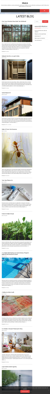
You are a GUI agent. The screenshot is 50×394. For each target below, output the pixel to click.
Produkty (7, 51)
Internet (7, 324)
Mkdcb (25, 3)
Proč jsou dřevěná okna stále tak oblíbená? (14, 21)
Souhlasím (25, 391)
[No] (48, 390)
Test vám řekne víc (7, 180)
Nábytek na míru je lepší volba (10, 56)
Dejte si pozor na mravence (9, 129)
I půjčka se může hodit (8, 292)
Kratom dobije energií (8, 213)
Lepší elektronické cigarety (9, 366)
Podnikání (7, 175)
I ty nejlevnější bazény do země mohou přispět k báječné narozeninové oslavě (15, 253)
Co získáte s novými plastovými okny (12, 328)
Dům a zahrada (8, 124)
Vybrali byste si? (6, 92)
